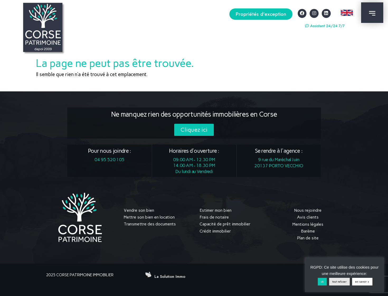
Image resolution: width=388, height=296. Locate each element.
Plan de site (308, 237)
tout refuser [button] (339, 281)
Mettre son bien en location (149, 217)
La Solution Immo (169, 276)
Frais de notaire (214, 217)
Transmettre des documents (150, 223)
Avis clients (308, 217)
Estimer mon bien (215, 210)
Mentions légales (307, 223)
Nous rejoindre (307, 210)
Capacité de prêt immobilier (225, 223)
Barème (308, 231)
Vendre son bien (139, 210)
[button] (260, 14)
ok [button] (322, 281)
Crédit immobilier (215, 231)
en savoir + (362, 281)
